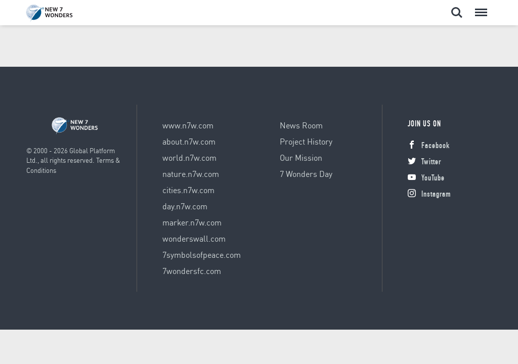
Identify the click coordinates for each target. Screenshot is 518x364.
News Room (301, 125)
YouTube (426, 179)
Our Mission (301, 157)
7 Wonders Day (306, 173)
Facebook (429, 147)
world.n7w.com (189, 157)
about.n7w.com (188, 141)
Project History (306, 141)
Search (457, 13)
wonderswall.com (194, 238)
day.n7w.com (184, 206)
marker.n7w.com (192, 222)
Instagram (429, 195)
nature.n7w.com (190, 173)
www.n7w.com (187, 125)
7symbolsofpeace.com (201, 254)
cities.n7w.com (188, 190)
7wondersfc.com (191, 270)
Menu (480, 7)
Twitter (424, 163)
